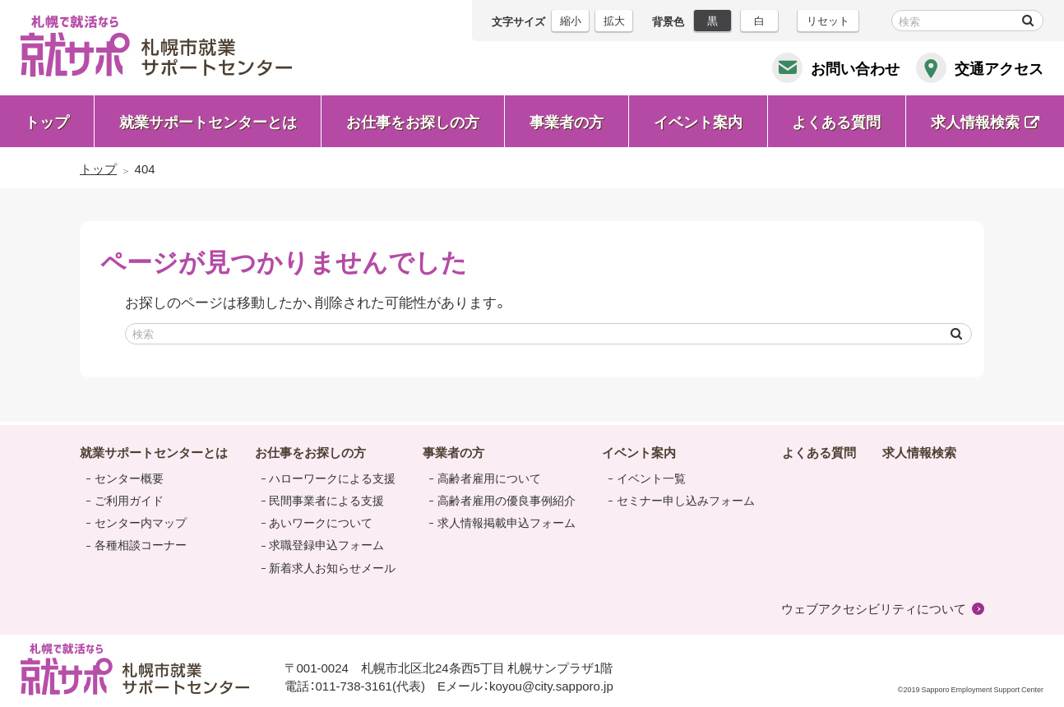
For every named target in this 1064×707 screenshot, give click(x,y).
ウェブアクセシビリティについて (873, 608)
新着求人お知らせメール (332, 567)
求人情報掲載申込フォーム (506, 522)
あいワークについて (320, 522)
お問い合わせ (855, 68)
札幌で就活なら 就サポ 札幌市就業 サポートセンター (156, 46)
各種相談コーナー (141, 544)
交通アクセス (999, 68)
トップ (47, 121)
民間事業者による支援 (326, 500)
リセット (828, 20)
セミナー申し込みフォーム (686, 500)
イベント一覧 (651, 477)
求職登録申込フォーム (326, 544)
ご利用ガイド (129, 500)
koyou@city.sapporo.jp (551, 686)
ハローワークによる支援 (332, 477)
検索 (1028, 20)
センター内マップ (141, 522)
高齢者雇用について (489, 477)
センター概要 (129, 477)
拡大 (614, 20)
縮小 (570, 20)
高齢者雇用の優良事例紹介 (506, 500)
